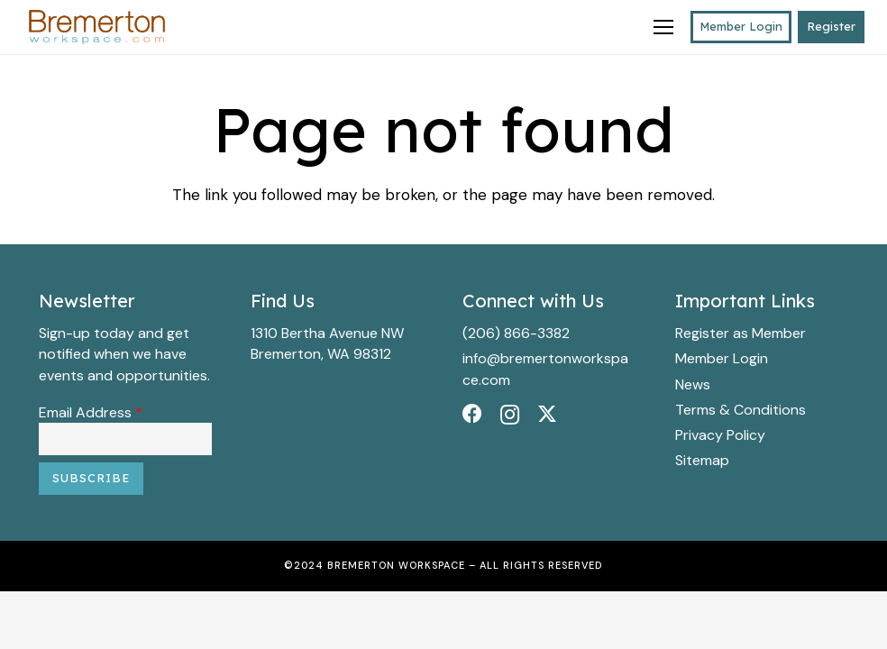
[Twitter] (547, 414)
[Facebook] (472, 414)
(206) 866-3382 (516, 333)
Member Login (721, 358)
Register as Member (740, 333)
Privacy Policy (720, 434)
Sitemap (702, 460)
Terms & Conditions (740, 409)
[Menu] (663, 27)
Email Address (90, 412)
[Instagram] (509, 414)
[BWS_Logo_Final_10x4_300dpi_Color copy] (96, 27)
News (692, 384)
